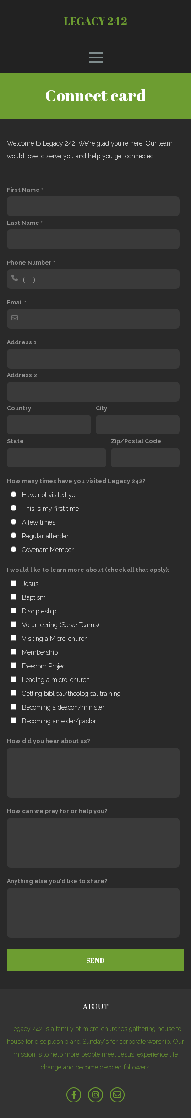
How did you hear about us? (48, 741)
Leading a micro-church (56, 680)
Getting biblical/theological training (71, 693)
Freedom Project (44, 666)
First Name (23, 189)
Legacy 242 (95, 21)
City (101, 408)
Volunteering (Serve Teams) (60, 625)
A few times (38, 522)
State (15, 441)
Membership (40, 652)
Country (19, 408)
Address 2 (22, 375)
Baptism (34, 597)
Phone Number (29, 262)
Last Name (23, 222)
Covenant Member (48, 550)
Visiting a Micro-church (55, 638)
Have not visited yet (49, 495)
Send (95, 960)
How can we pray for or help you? (57, 811)
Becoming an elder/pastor (59, 721)
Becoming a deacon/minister (63, 707)
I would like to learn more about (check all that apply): (88, 569)
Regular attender (45, 536)
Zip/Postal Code (136, 441)
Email (15, 302)
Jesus (30, 583)
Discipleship (39, 611)
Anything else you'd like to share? (57, 881)
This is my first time (50, 508)
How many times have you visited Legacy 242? (76, 481)
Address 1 (22, 342)
